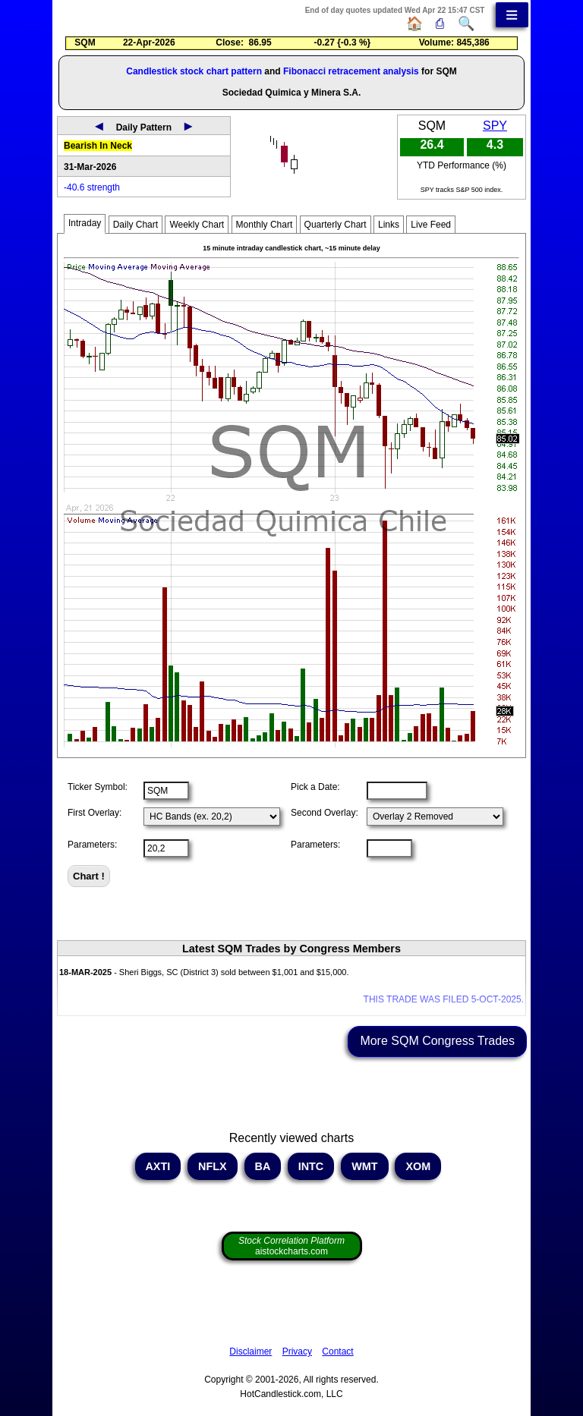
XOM (417, 1166)
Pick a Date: (315, 787)
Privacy (297, 1351)
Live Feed (431, 224)
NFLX (212, 1166)
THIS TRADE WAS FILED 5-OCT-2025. (444, 999)
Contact (337, 1351)
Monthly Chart (264, 224)
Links (388, 224)
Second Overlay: (324, 812)
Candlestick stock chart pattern (194, 71)
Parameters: (92, 844)
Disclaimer (250, 1351)
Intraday (84, 223)
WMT (364, 1166)
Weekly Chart (196, 224)
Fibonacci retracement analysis (351, 71)
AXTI (158, 1166)
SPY (495, 125)
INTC (311, 1166)
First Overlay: (94, 812)
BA (262, 1166)
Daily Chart (135, 224)
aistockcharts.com (291, 1246)
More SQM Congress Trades (437, 1040)
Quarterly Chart (335, 224)
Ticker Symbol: (98, 787)
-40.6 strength (92, 187)
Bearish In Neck (98, 145)
